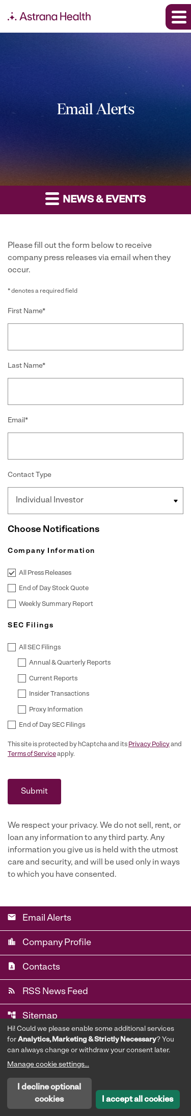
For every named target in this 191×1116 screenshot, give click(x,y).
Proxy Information (56, 709)
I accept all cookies (137, 1100)
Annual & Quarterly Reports (70, 663)
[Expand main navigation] (178, 17)
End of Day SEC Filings (52, 725)
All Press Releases (45, 573)
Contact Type (29, 475)
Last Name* (26, 366)
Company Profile (49, 942)
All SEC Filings (40, 647)
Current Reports (53, 678)
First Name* (26, 311)
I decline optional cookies (49, 1093)
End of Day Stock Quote (54, 588)
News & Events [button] (95, 198)
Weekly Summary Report (56, 604)
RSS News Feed (47, 991)
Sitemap (32, 1015)
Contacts (33, 966)
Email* (18, 420)
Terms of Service (32, 754)
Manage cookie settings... (48, 1065)
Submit (34, 792)
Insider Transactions (59, 694)
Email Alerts (39, 917)
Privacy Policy (149, 744)
